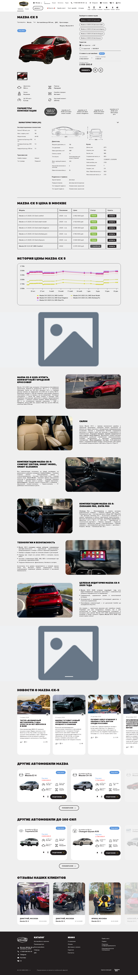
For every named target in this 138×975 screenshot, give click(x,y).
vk (21, 961)
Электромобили (39, 947)
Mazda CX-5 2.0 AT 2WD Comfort (31, 246)
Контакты (60, 3)
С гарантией (90, 48)
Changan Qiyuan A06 (89, 831)
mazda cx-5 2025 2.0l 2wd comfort (50, 111)
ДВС (56, 22)
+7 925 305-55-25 (26, 951)
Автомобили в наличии (41, 941)
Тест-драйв (72, 8)
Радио (66, 3)
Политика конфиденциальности (109, 944)
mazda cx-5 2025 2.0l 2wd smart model (66, 111)
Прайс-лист (61, 8)
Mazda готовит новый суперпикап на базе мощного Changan (67, 722)
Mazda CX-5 (70, 25)
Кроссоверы (64, 22)
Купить (112, 216)
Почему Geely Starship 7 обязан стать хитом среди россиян (104, 721)
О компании (47, 3)
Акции (54, 3)
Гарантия (71, 950)
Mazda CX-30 (85, 775)
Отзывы (81, 8)
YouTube (23, 957)
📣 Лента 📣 (51, 8)
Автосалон (20, 9)
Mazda (29, 22)
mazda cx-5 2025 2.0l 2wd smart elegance (82, 111)
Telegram (23, 954)
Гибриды (37, 950)
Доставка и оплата (74, 947)
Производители (39, 944)
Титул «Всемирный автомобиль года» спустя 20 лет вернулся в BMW (33, 723)
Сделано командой (110, 970)
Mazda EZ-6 (31, 775)
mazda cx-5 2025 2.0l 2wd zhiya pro (114, 111)
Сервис (27, 9)
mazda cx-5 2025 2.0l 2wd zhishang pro (99, 111)
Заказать (85, 70)
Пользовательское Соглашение (108, 949)
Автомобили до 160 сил (45, 22)
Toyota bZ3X (31, 831)
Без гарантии (88, 45)
